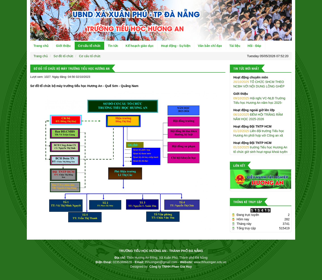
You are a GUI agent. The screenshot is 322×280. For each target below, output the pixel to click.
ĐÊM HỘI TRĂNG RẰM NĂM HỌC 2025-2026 (260, 114)
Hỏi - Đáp (254, 46)
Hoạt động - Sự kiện (176, 46)
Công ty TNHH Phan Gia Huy (170, 266)
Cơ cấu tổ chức (89, 46)
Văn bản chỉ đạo (210, 46)
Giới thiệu (63, 46)
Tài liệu (234, 46)
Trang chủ (41, 46)
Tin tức (113, 46)
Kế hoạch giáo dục (140, 46)
